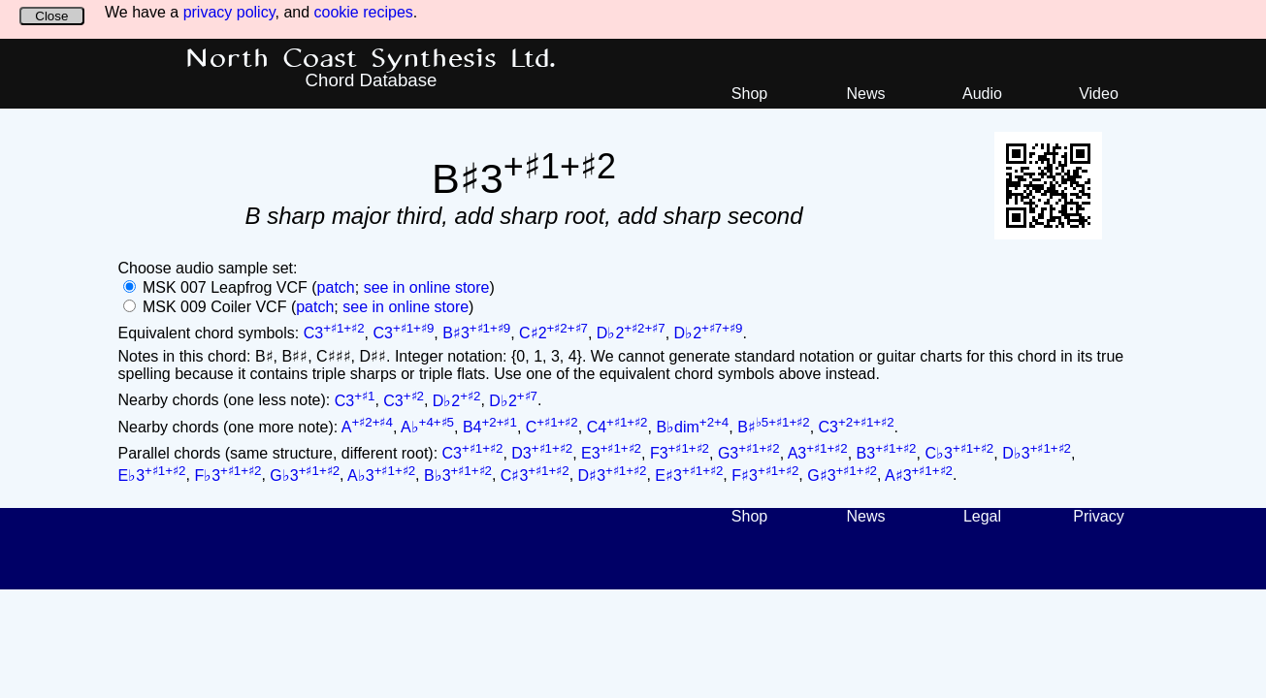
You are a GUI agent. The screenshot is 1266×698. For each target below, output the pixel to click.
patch (336, 287)
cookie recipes (363, 12)
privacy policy (229, 12)
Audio (982, 93)
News (865, 93)
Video (1099, 93)
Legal (982, 516)
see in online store (427, 287)
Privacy (1098, 516)
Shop (749, 93)
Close (51, 16)
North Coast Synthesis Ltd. (371, 59)
